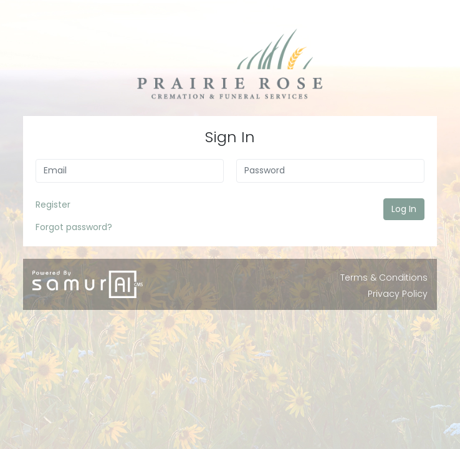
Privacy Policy (398, 293)
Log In (403, 209)
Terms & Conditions (384, 277)
